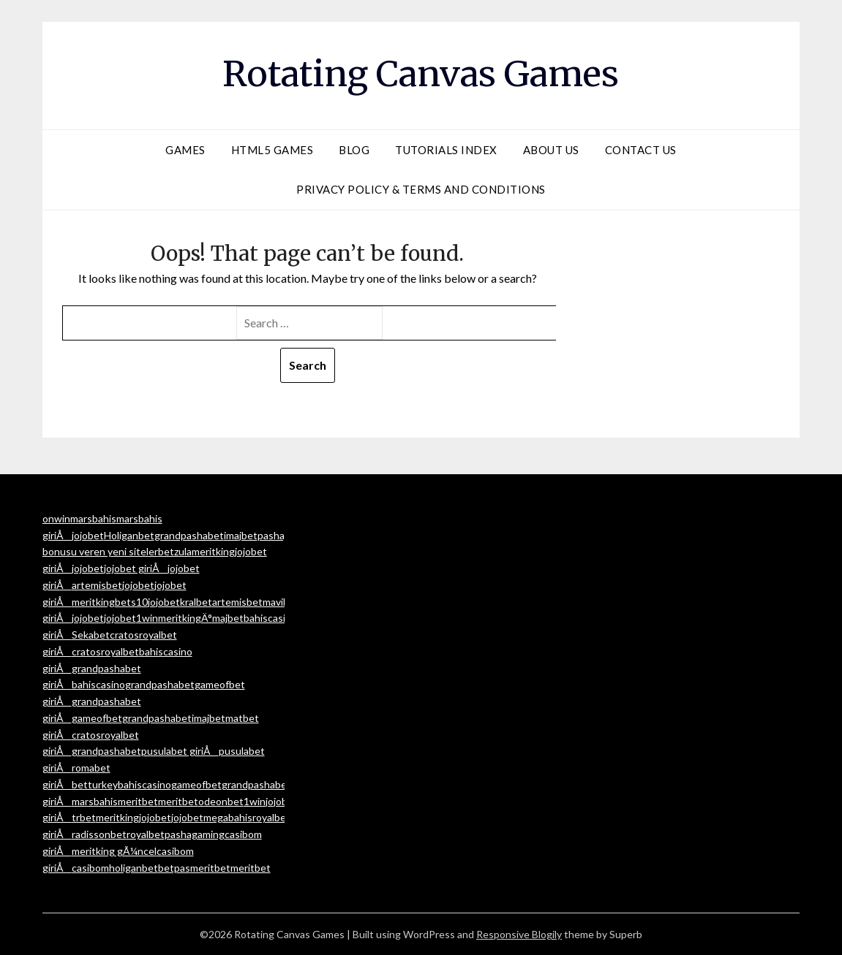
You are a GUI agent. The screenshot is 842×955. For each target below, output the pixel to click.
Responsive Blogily (519, 934)
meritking (213, 551)
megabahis (227, 817)
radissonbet (99, 834)
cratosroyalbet (105, 651)
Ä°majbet (222, 618)
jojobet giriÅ (136, 568)
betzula (175, 551)
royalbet (271, 817)
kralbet (196, 602)
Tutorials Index (446, 149)
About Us (551, 149)
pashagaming (195, 834)
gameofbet (97, 718)
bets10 (131, 602)
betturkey (95, 784)
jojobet (88, 535)
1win (147, 618)
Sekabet (91, 634)
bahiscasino (98, 684)
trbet (84, 817)
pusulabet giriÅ (180, 751)
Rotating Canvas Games (420, 74)
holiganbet (133, 867)
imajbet (241, 535)
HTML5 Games (272, 149)
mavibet (281, 602)
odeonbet (221, 801)
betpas (174, 867)
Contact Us (641, 149)
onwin (56, 518)
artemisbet (97, 585)
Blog (354, 149)
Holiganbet (129, 535)
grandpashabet (189, 535)
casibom (90, 867)
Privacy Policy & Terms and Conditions (421, 189)
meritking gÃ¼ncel (114, 851)
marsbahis (93, 518)
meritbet (138, 801)
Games (185, 149)
